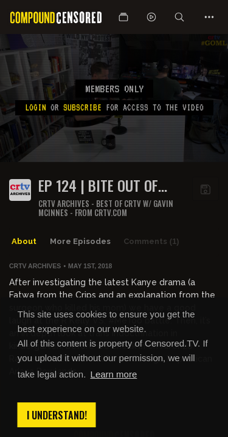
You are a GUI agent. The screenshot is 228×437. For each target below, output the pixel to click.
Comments (151, 241)
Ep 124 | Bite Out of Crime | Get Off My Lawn (98, 185)
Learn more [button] (114, 374)
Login (35, 107)
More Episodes (80, 241)
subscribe (82, 107)
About (24, 241)
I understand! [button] (57, 415)
